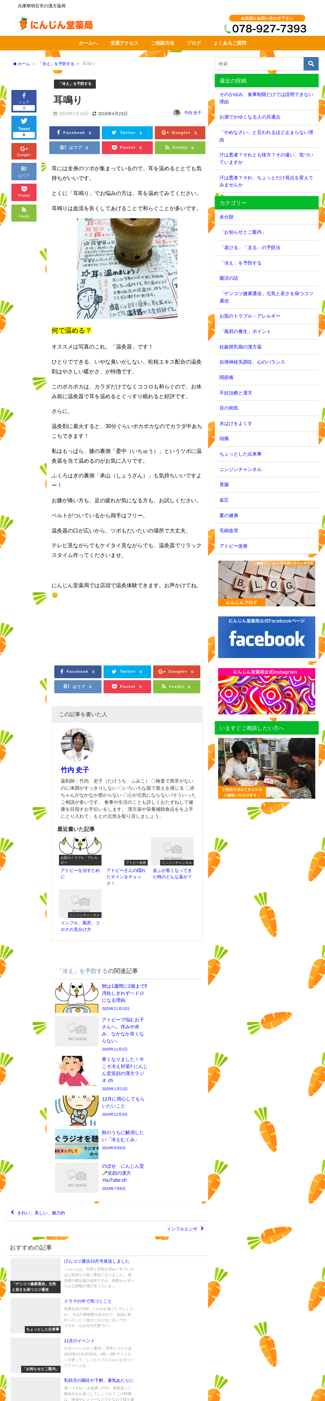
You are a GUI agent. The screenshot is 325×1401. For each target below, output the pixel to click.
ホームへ (88, 43)
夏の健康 (228, 515)
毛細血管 (228, 530)
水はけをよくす (235, 423)
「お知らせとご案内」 (242, 232)
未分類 (226, 217)
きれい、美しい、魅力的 (48, 1081)
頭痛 (224, 438)
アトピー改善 (233, 546)
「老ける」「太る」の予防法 (249, 247)
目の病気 (228, 408)
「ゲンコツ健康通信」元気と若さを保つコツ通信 (266, 297)
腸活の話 (228, 278)
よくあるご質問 (229, 43)
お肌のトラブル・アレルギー (249, 316)
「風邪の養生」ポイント (245, 331)
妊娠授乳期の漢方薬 (240, 346)
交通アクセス (124, 43)
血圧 (224, 500)
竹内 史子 (192, 113)
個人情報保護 (92, 1392)
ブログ (194, 43)
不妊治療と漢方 (235, 392)
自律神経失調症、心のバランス (252, 362)
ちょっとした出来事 (240, 454)
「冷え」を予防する (77, 84)
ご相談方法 (162, 43)
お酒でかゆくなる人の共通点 (249, 116)
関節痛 (226, 377)
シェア (24, 101)
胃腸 (224, 484)
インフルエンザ (177, 1100)
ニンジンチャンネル (240, 469)
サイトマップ (62, 1392)
